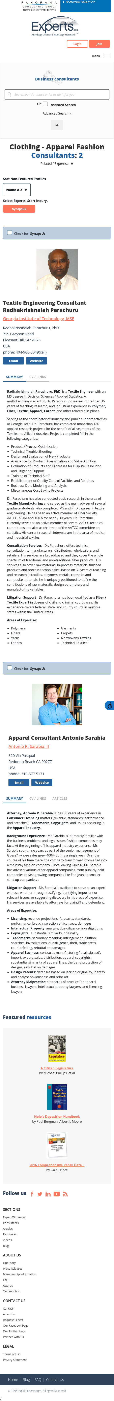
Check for (30, 233)
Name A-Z (14, 190)
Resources (10, 1234)
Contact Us (55, 1379)
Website (36, 361)
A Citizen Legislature (56, 1068)
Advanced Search (56, 113)
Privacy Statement (15, 1360)
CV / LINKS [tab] (37, 377)
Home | (14, 1379)
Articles (8, 1229)
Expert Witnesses (14, 1217)
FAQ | (39, 1379)
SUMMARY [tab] (14, 377)
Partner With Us (13, 1337)
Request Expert (13, 1320)
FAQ (5, 1280)
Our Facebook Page (15, 1325)
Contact (8, 1308)
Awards (8, 1285)
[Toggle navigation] (107, 56)
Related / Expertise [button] (54, 163)
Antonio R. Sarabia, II (28, 746)
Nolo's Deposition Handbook (57, 1116)
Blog (6, 1246)
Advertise (9, 1314)
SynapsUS (19, 209)
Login (77, 44)
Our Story (9, 1263)
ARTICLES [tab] (59, 798)
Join (99, 44)
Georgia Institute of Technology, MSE (38, 318)
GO (57, 125)
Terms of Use (11, 1354)
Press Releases (12, 1268)
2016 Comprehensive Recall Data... (56, 1165)
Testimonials (11, 1291)
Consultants (11, 1223)
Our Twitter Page (14, 1331)
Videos (7, 1240)
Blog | (28, 1379)
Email (13, 361)
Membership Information (19, 1274)
